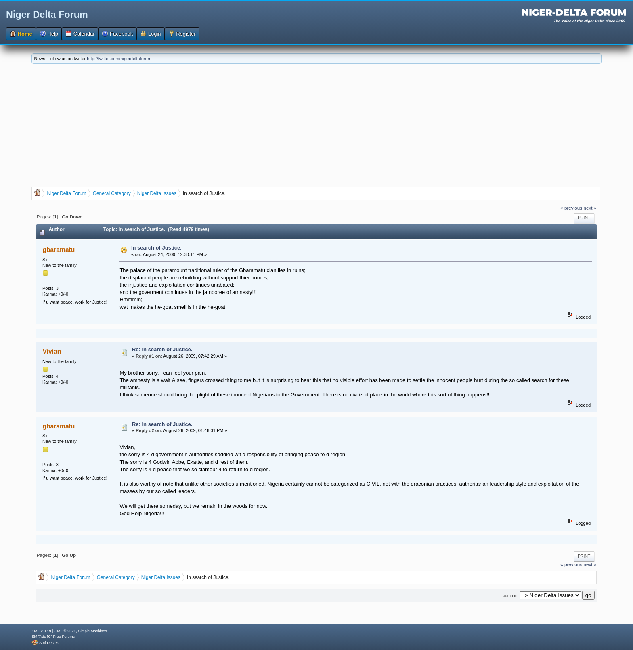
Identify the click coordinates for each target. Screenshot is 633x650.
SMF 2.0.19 (41, 631)
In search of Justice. (156, 248)
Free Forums (64, 637)
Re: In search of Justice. (162, 349)
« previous (571, 207)
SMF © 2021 (65, 631)
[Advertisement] (316, 124)
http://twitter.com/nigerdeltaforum (119, 58)
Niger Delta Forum (47, 14)
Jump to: (510, 595)
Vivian (52, 351)
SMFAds (38, 637)
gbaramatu (59, 249)
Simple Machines (92, 631)
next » (589, 207)
